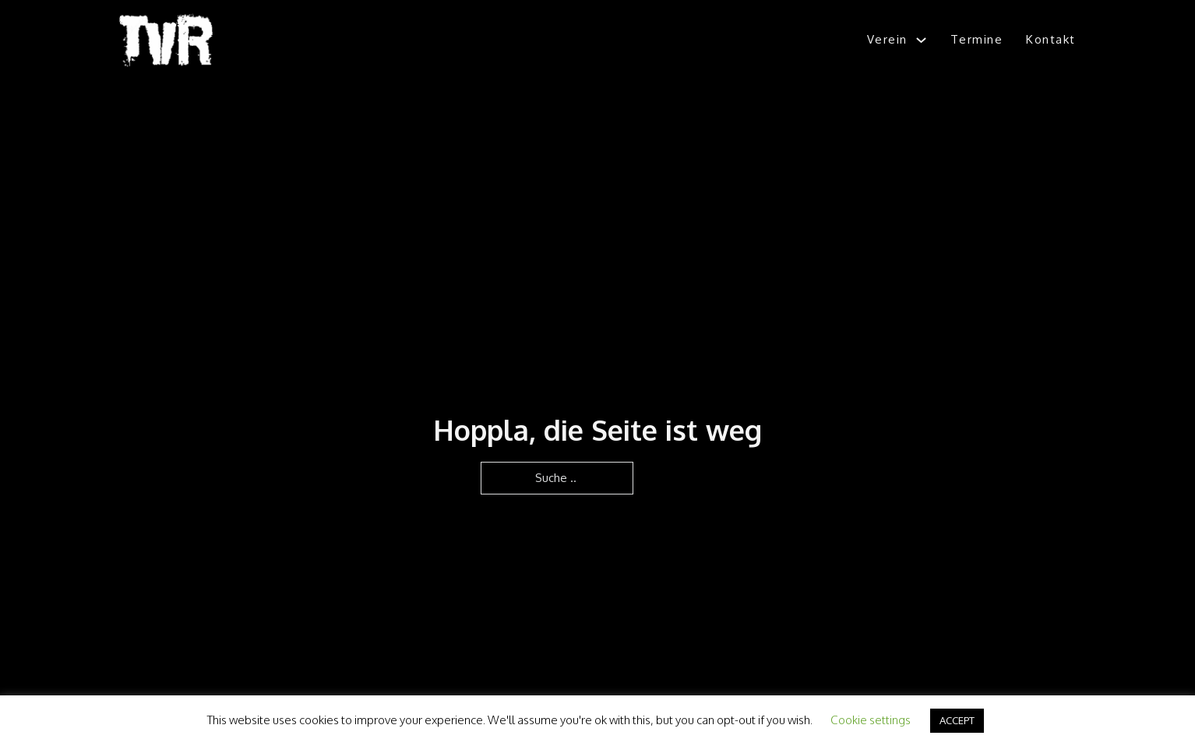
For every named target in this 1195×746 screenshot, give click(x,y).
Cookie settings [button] (870, 720)
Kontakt (1051, 39)
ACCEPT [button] (957, 720)
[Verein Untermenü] (921, 40)
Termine (976, 39)
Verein (887, 39)
